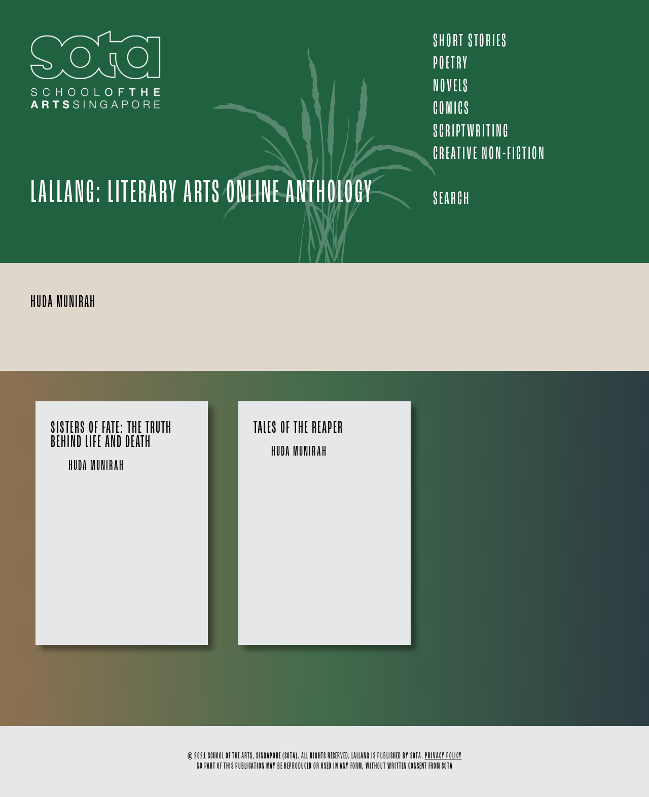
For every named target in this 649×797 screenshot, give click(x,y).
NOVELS (451, 86)
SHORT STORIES (470, 41)
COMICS (451, 108)
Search (452, 199)
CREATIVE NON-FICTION (489, 154)
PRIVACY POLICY (443, 756)
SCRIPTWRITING (471, 131)
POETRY (450, 63)
